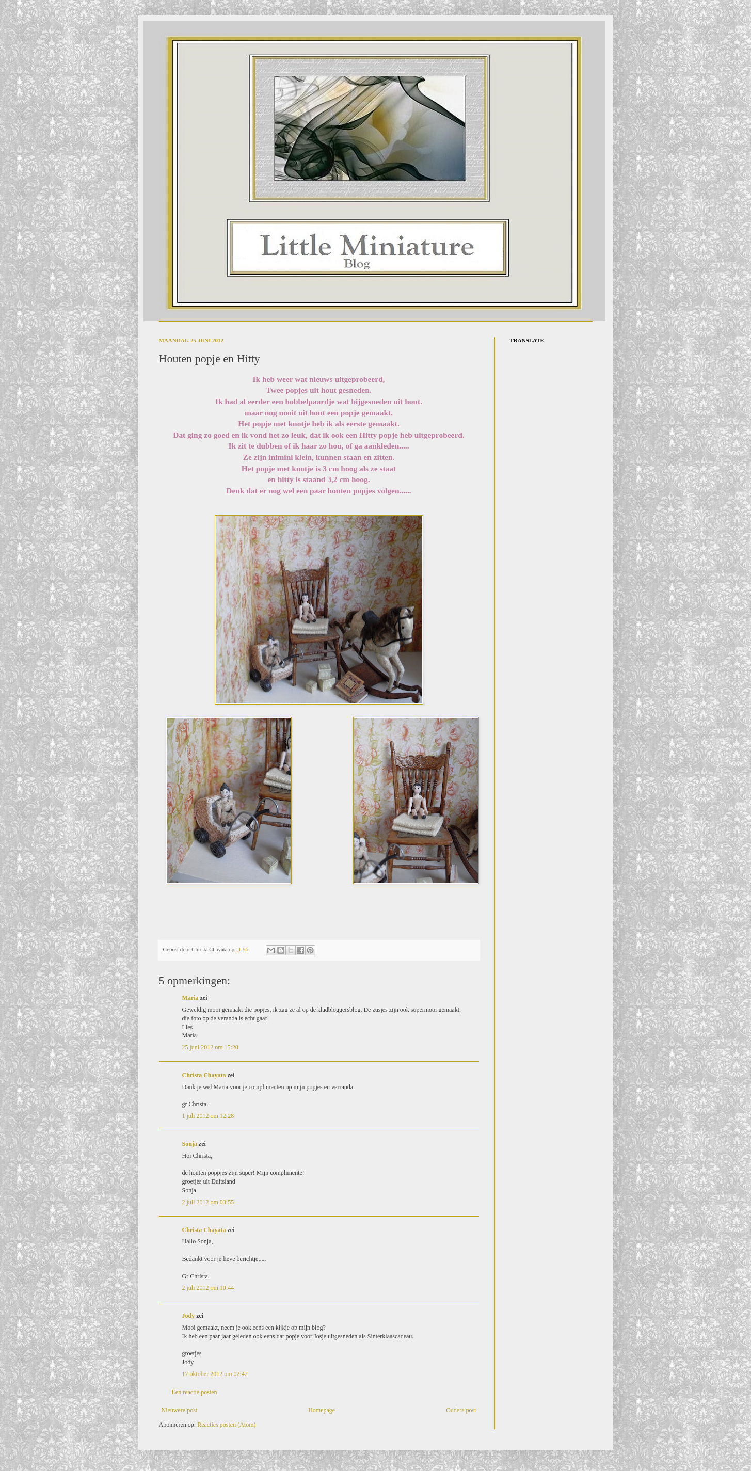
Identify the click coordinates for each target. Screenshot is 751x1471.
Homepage (321, 1410)
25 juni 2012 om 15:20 (210, 1047)
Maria (190, 997)
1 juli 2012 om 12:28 (208, 1116)
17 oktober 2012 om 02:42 (215, 1374)
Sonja (189, 1143)
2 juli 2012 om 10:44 (208, 1287)
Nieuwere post (180, 1410)
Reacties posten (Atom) (226, 1424)
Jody (188, 1315)
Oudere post (461, 1410)
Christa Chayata (204, 1075)
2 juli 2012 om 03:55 (208, 1202)
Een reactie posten (194, 1392)
